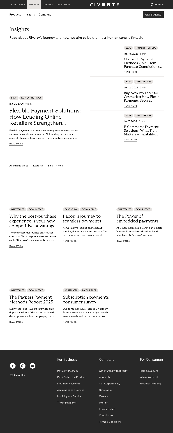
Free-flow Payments (68, 383)
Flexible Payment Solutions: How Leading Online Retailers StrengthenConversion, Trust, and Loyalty (45, 117)
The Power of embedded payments (137, 218)
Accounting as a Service (70, 390)
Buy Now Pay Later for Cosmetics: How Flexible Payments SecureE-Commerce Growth (143, 96)
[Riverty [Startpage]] (103, 5)
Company (45, 14)
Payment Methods (67, 371)
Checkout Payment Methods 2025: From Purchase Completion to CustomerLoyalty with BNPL (142, 63)
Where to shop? (149, 377)
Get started (153, 14)
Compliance (106, 415)
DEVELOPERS (63, 5)
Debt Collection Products (72, 377)
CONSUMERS (18, 5)
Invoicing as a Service (69, 396)
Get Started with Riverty (113, 371)
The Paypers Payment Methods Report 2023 (31, 299)
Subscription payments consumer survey (86, 299)
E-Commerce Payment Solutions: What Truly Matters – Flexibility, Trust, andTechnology (141, 130)
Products (15, 14)
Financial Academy (150, 383)
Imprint (103, 403)
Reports (38, 165)
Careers (103, 396)
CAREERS (48, 5)
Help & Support (149, 371)
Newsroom (105, 390)
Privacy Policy (107, 409)
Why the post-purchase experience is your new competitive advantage (32, 221)
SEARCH (157, 4)
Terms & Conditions (110, 422)
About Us (104, 377)
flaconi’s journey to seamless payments (82, 218)
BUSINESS (34, 5)
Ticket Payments (66, 403)
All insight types (18, 165)
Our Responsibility (109, 383)
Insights (30, 14)
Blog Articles (55, 165)
